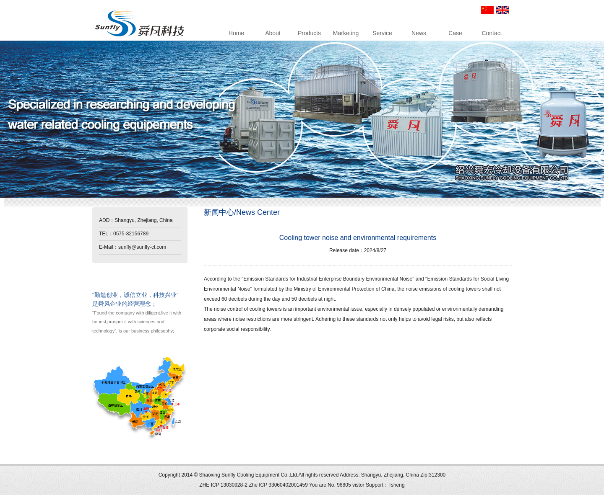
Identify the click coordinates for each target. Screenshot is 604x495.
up (98, 457)
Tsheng (396, 485)
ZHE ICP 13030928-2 (224, 485)
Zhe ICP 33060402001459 (278, 485)
